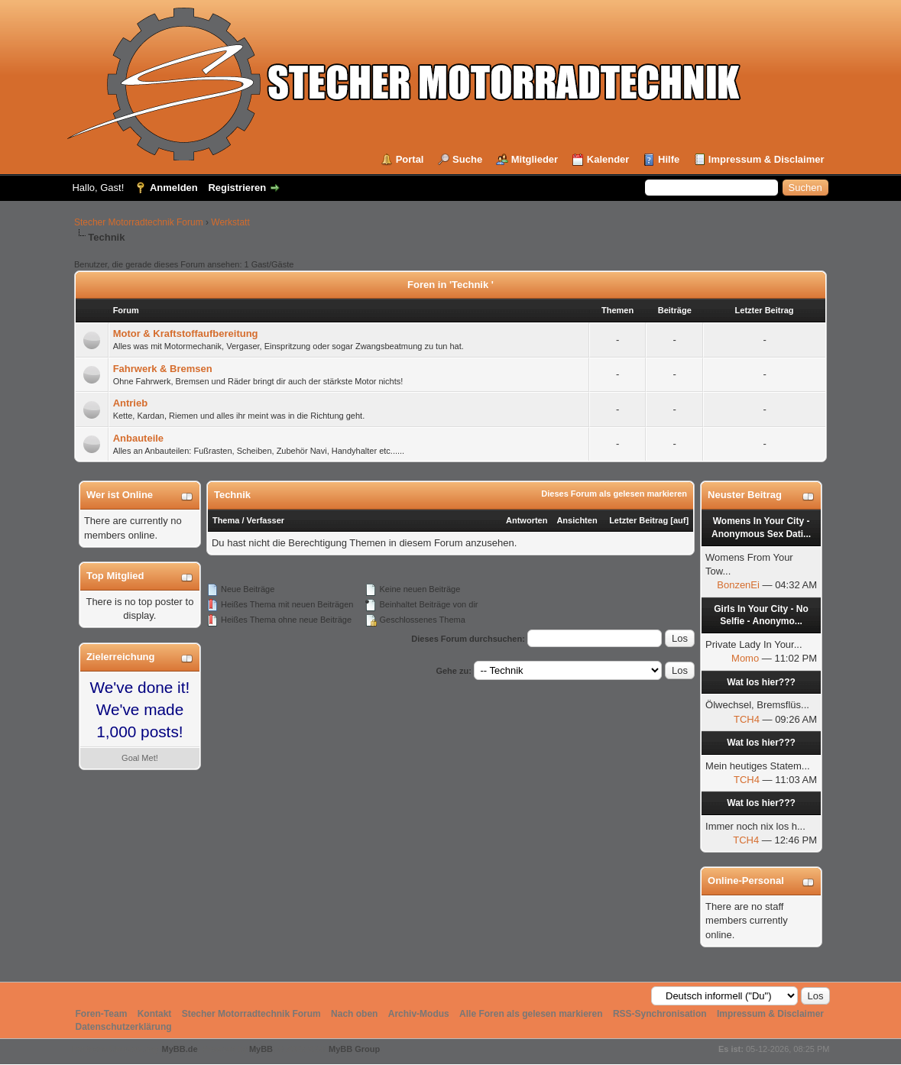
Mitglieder (534, 159)
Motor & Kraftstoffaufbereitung (185, 333)
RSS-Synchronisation (660, 1013)
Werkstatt (230, 222)
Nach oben (354, 1013)
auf (679, 520)
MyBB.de (180, 1049)
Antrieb (130, 403)
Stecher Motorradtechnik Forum (138, 222)
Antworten (526, 520)
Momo (745, 658)
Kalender (608, 159)
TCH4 (747, 719)
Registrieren (237, 187)
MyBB (261, 1049)
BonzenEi (738, 585)
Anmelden (174, 187)
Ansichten (576, 520)
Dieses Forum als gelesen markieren (614, 493)
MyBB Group (354, 1049)
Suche (467, 159)
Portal (410, 159)
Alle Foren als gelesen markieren (530, 1013)
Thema (225, 520)
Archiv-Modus (418, 1013)
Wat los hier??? (761, 682)
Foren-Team (102, 1013)
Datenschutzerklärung (124, 1026)
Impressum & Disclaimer (766, 159)
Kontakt (155, 1013)
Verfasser (266, 520)
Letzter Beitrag (638, 520)
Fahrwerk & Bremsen (162, 368)
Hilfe (668, 159)
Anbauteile (138, 438)
